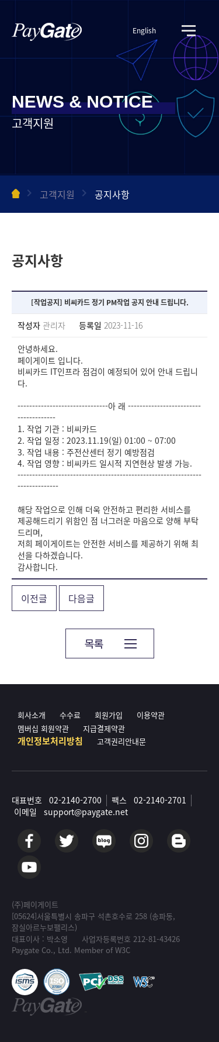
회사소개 (32, 714)
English (144, 31)
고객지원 (57, 194)
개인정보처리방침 (50, 740)
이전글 (34, 598)
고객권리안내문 (121, 741)
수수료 (70, 714)
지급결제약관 (104, 728)
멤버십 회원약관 (43, 728)
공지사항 (112, 194)
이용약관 (151, 714)
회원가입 (109, 714)
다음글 (81, 598)
